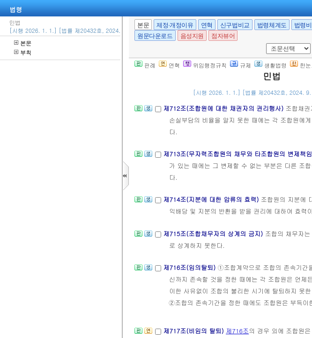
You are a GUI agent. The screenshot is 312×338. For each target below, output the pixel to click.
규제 (240, 65)
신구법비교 (235, 25)
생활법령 (270, 65)
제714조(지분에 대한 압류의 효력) (211, 199)
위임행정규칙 (205, 65)
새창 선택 (264, 43)
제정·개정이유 (174, 25)
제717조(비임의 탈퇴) (194, 330)
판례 (145, 65)
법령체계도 (272, 25)
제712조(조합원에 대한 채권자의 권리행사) (224, 108)
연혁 (207, 25)
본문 (22, 43)
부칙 (22, 52)
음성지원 (192, 35)
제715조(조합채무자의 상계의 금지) (214, 233)
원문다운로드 (155, 35)
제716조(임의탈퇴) (190, 267)
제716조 (237, 330)
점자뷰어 (223, 35)
